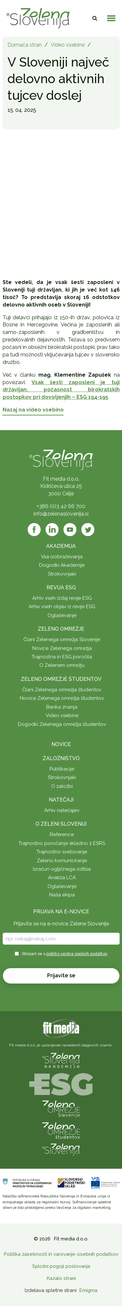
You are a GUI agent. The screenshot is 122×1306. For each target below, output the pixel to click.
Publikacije (61, 769)
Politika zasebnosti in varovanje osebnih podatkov (61, 1254)
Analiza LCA (62, 877)
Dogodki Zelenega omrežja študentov (62, 724)
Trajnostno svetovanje (61, 852)
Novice (61, 744)
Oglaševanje (61, 615)
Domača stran (24, 45)
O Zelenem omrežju (62, 665)
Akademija (61, 546)
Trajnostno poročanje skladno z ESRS (62, 843)
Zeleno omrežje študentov (61, 679)
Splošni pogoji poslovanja (61, 1266)
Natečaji (61, 800)
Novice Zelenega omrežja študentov (62, 698)
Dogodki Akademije (62, 565)
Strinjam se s (64, 954)
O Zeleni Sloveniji (61, 824)
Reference (62, 834)
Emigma (88, 1290)
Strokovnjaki (62, 574)
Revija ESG (61, 587)
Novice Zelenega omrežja (62, 648)
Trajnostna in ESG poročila (62, 657)
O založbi (62, 786)
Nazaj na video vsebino (33, 410)
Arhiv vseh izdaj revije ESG (62, 598)
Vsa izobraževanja (62, 557)
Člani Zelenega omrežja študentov (62, 690)
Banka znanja (61, 707)
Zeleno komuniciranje (62, 860)
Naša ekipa (62, 895)
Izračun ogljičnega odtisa (62, 869)
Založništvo (61, 758)
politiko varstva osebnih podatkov (76, 954)
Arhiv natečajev (61, 810)
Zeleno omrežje (61, 629)
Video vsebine (68, 45)
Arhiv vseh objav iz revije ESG (62, 606)
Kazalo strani (61, 1278)
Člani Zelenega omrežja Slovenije (61, 639)
